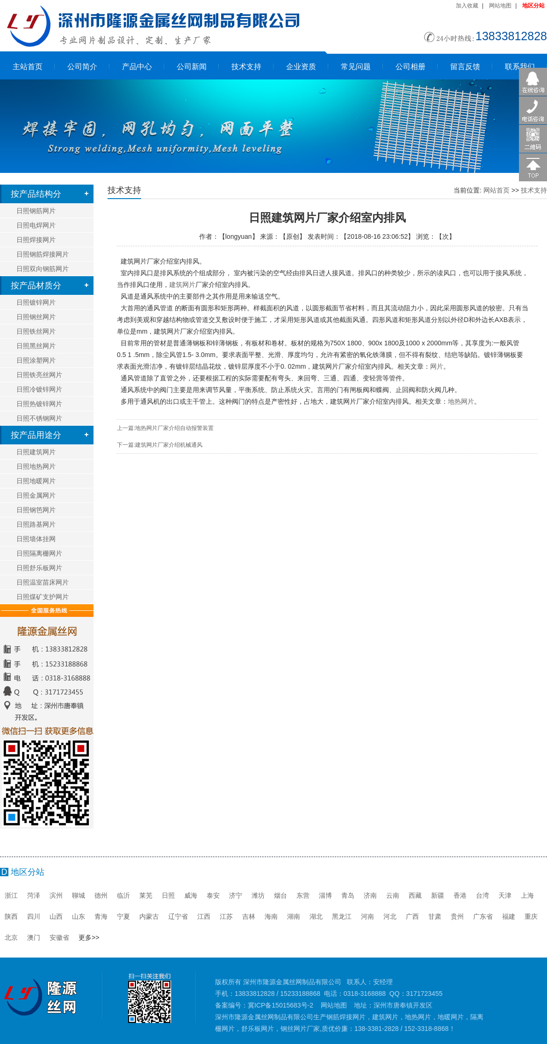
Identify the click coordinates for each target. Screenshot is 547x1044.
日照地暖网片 (36, 481)
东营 (302, 895)
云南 (392, 895)
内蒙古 (149, 916)
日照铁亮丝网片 (39, 375)
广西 (412, 916)
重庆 (531, 916)
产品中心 (137, 67)
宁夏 (123, 916)
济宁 (235, 895)
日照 (168, 895)
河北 (389, 916)
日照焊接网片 (36, 239)
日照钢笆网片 (36, 510)
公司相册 (410, 67)
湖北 (316, 916)
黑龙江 (342, 916)
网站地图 (500, 5)
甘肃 (434, 916)
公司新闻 (192, 67)
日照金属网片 (36, 495)
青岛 (347, 895)
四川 (33, 916)
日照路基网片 (36, 524)
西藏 (415, 895)
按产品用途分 (36, 435)
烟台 (280, 895)
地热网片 (461, 401)
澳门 (33, 937)
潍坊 (258, 895)
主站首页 (28, 67)
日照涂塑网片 (36, 360)
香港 (460, 895)
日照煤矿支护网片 (42, 597)
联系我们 (520, 67)
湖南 (293, 916)
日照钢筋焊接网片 (42, 254)
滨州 (56, 895)
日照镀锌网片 (36, 302)
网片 (436, 366)
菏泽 (33, 895)
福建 (508, 916)
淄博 (325, 895)
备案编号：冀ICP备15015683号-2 (264, 1005)
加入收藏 (467, 5)
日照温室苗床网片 (42, 582)
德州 (101, 895)
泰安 (213, 895)
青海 (101, 916)
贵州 (457, 916)
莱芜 (145, 895)
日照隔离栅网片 (39, 553)
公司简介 (82, 67)
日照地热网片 (36, 466)
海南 (271, 916)
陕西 (11, 916)
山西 (56, 916)
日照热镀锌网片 (39, 404)
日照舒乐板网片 (39, 568)
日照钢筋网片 (36, 211)
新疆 (437, 895)
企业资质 (301, 67)
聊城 (78, 895)
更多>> (89, 937)
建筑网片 (195, 284)
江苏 (226, 916)
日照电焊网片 (36, 225)
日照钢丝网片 (36, 317)
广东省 (483, 916)
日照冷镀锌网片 (39, 389)
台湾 (482, 895)
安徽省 (59, 937)
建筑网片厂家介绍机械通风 (168, 445)
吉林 (248, 916)
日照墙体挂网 (36, 539)
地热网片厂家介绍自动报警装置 (174, 428)
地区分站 (533, 5)
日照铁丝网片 (36, 331)
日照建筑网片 (36, 452)
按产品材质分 (36, 285)
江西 (203, 916)
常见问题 (356, 67)
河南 (367, 916)
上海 (527, 895)
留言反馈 (465, 67)
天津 (504, 895)
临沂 (123, 895)
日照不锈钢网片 (39, 418)
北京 (11, 937)
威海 (190, 895)
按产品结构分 (36, 194)
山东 (78, 916)
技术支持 (246, 67)
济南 (370, 895)
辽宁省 (178, 916)
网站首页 (496, 190)
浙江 (11, 895)
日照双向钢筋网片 (42, 268)
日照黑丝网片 (36, 346)
